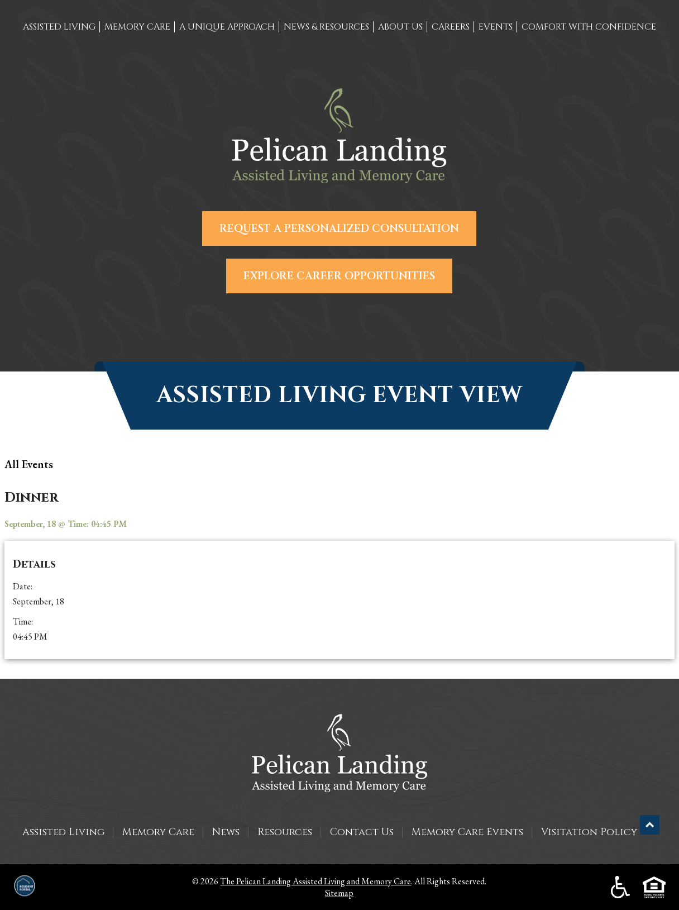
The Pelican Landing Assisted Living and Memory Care (315, 881)
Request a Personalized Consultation (339, 228)
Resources (284, 832)
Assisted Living (63, 832)
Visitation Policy (589, 832)
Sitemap (339, 893)
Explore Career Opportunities (339, 276)
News (226, 832)
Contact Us (362, 832)
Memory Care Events (467, 832)
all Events (28, 464)
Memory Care (158, 832)
